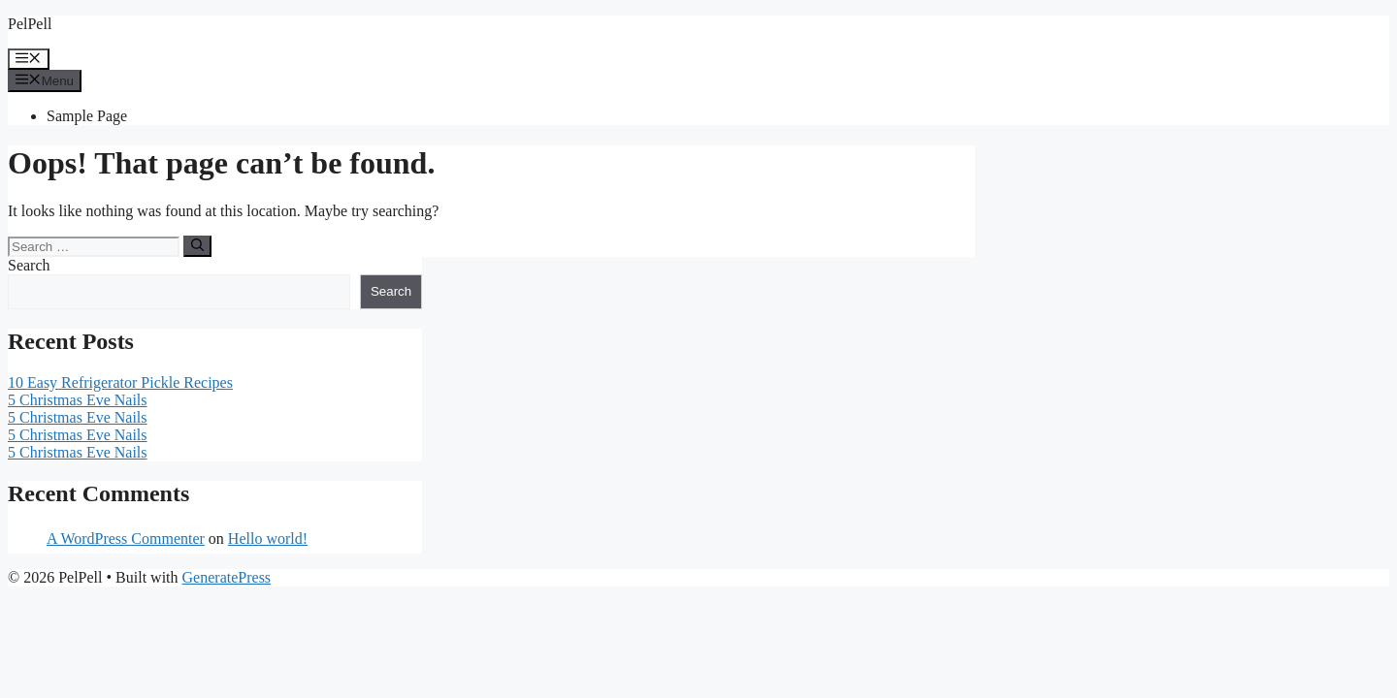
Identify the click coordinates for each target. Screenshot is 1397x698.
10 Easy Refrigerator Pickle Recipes (120, 382)
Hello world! (268, 538)
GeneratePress (227, 577)
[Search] (197, 246)
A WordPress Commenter (126, 538)
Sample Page (87, 116)
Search (29, 265)
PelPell (29, 24)
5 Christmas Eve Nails (77, 400)
